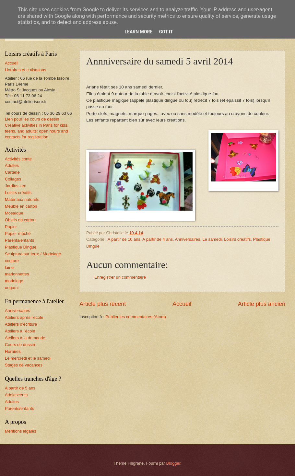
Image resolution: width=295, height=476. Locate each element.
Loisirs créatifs (237, 239)
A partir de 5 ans (20, 388)
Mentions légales (20, 431)
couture (12, 260)
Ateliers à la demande (25, 337)
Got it (166, 31)
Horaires (13, 351)
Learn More (138, 31)
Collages (13, 179)
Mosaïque (14, 213)
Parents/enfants (19, 240)
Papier (11, 226)
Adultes (12, 165)
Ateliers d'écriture (21, 324)
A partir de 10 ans (124, 239)
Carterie (12, 172)
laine (9, 267)
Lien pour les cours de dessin (32, 119)
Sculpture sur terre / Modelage (33, 253)
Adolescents (16, 394)
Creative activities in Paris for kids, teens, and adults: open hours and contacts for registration (36, 131)
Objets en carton (20, 219)
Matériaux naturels (22, 199)
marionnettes (17, 274)
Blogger (173, 463)
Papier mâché (17, 233)
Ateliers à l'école (20, 331)
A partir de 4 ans (157, 239)
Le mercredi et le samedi (28, 358)
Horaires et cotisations (25, 69)
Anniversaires (187, 239)
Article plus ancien (261, 304)
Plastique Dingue (20, 247)
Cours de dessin (20, 344)
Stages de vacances (23, 365)
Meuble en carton (21, 206)
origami (11, 287)
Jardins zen (15, 185)
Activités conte (18, 159)
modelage (14, 280)
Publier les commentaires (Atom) (135, 316)
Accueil (181, 304)
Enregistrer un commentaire (120, 277)
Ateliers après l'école (24, 317)
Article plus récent (102, 304)
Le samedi (212, 239)
